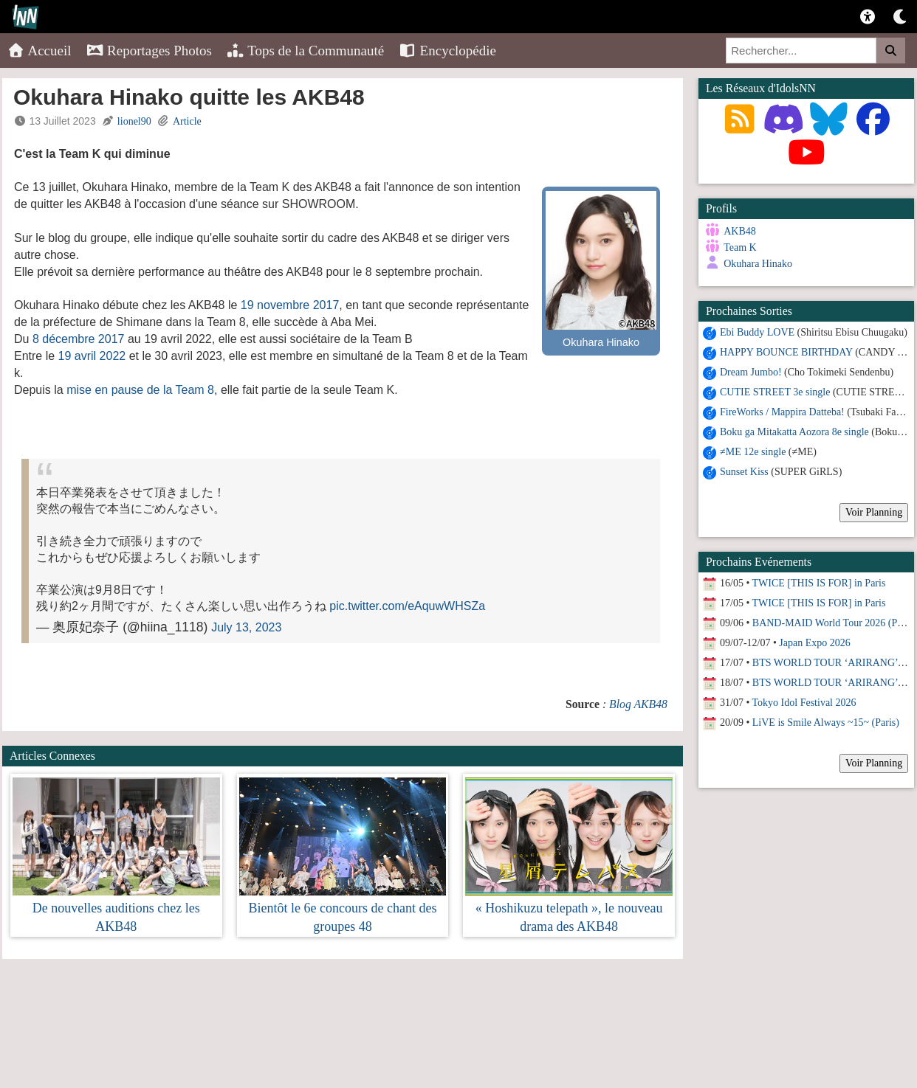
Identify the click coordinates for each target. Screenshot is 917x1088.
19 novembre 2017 (290, 305)
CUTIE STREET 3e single (775, 391)
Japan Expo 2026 (814, 642)
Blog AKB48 (638, 704)
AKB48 (740, 231)
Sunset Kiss (744, 471)
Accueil (39, 50)
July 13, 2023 (246, 627)
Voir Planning (873, 511)
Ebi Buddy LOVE (757, 331)
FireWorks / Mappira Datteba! (782, 411)
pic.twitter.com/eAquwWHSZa (407, 606)
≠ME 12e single (753, 451)
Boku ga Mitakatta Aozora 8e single (794, 431)
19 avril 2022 (92, 356)
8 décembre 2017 (78, 339)
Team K (740, 247)
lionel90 (134, 121)
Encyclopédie (447, 50)
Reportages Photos (149, 50)
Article (187, 121)
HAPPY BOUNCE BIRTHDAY (786, 351)
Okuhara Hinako (758, 263)
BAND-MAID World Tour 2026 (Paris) (834, 622)
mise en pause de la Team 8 (140, 390)
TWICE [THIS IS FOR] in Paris (819, 582)
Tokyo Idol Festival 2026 (804, 701)
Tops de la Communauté (305, 50)
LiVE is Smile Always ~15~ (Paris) (825, 721)
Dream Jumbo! (751, 371)
